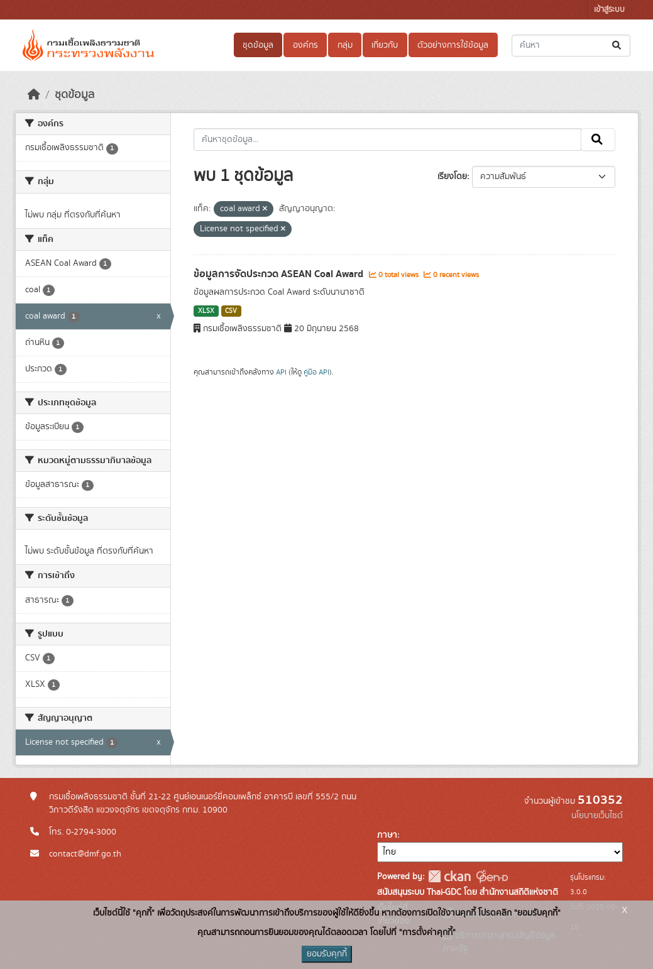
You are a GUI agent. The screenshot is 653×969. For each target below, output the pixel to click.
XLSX (206, 311)
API (281, 372)
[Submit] (617, 46)
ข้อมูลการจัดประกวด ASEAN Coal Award (280, 274)
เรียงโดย (452, 176)
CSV (231, 311)
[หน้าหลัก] (34, 95)
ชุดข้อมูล (258, 45)
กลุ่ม (345, 45)
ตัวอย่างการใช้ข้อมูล (452, 45)
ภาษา (387, 835)
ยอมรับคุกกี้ (327, 954)
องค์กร (305, 45)
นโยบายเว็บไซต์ (597, 815)
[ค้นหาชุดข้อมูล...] (571, 46)
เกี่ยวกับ (384, 45)
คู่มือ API (316, 372)
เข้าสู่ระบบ (609, 10)
